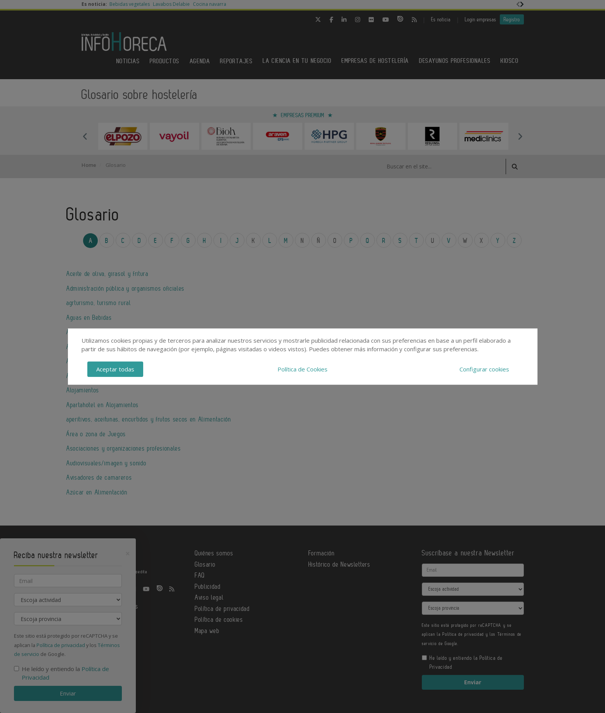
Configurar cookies (484, 369)
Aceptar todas (115, 369)
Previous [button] (85, 136)
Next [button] (520, 136)
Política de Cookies (302, 369)
